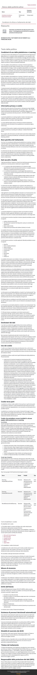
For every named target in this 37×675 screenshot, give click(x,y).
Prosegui (18, 673)
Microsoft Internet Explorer (10, 535)
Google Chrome (7, 538)
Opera (5, 541)
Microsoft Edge (7, 536)
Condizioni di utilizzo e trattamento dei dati (18, 672)
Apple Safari (6, 542)
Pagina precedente (32, 5)
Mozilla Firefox (7, 539)
